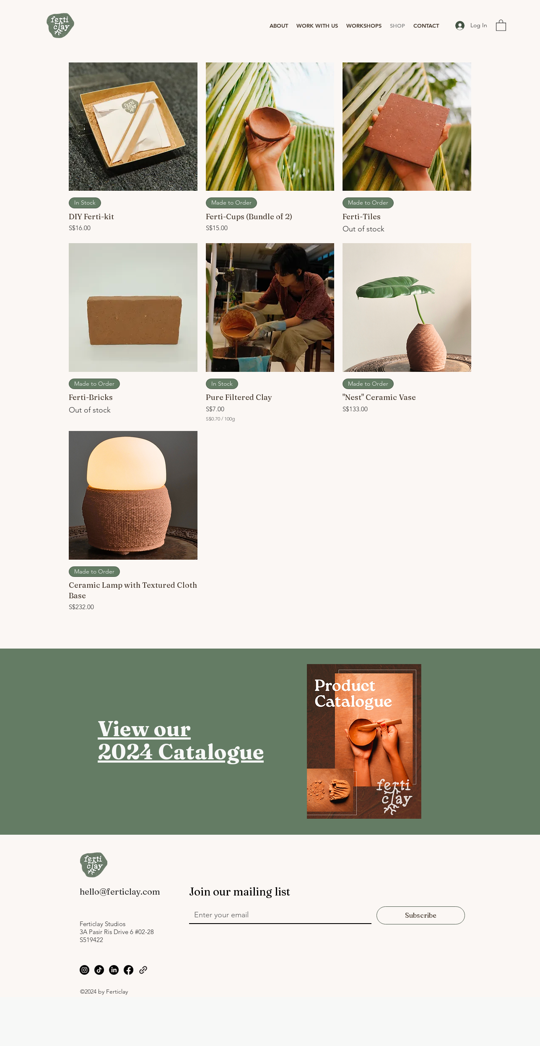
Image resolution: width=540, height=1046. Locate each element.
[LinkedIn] (114, 970)
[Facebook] (128, 970)
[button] (278, 25)
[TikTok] (99, 970)
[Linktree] (143, 970)
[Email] (277, 914)
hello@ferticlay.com (120, 891)
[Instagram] (84, 970)
